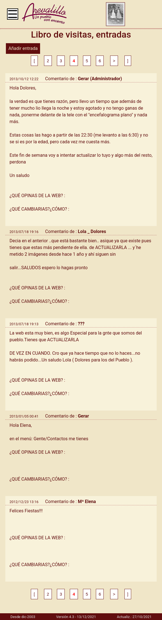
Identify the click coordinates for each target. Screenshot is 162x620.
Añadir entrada (23, 48)
